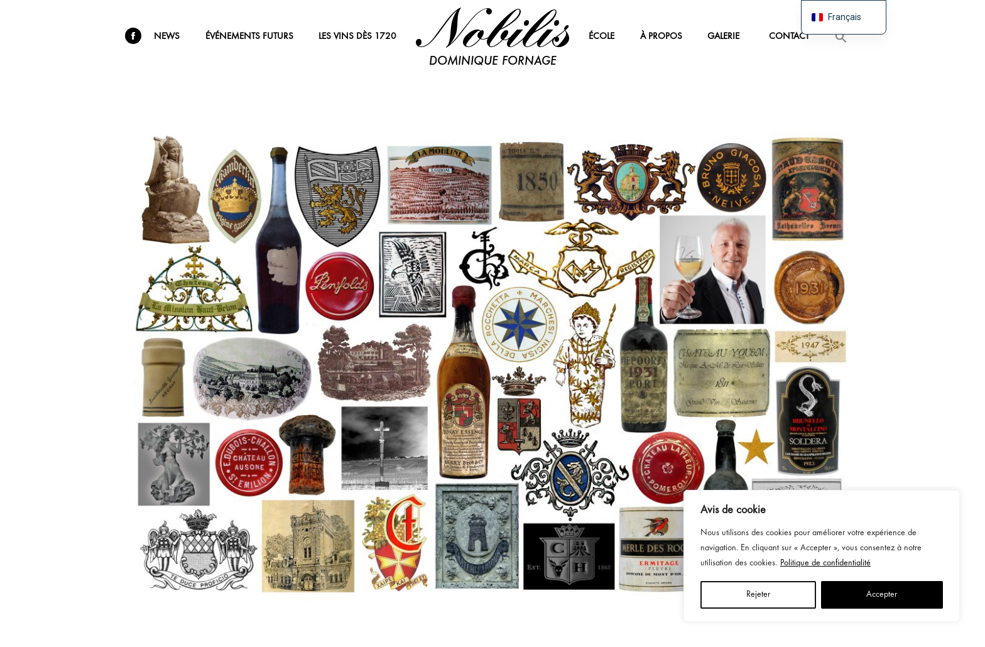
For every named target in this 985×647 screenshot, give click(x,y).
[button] (841, 36)
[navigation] (843, 17)
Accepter (881, 594)
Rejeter (758, 594)
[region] (821, 556)
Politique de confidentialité (825, 563)
